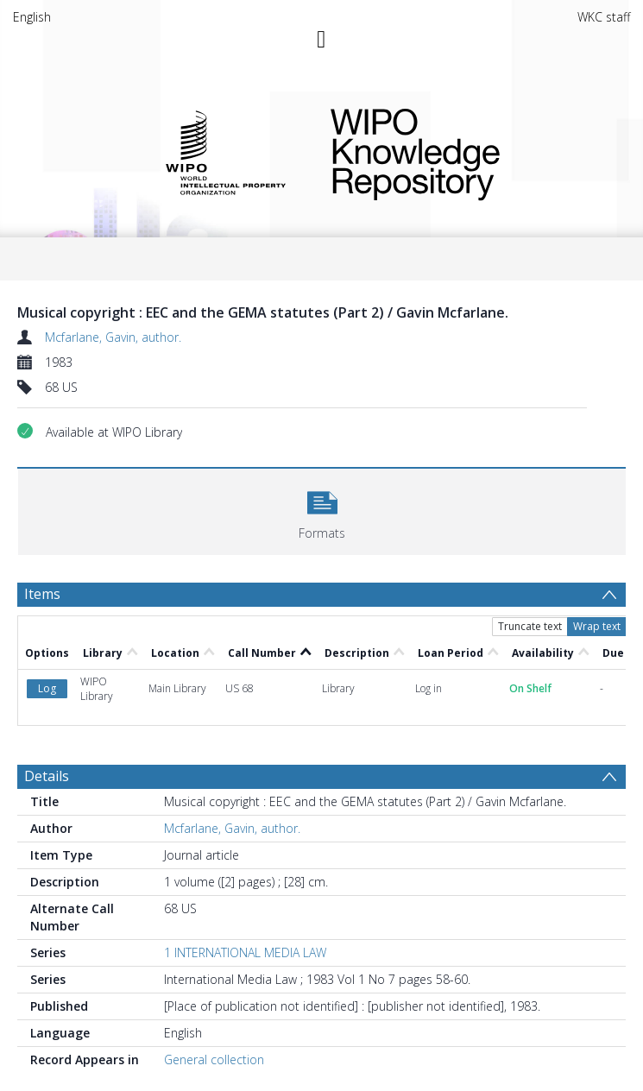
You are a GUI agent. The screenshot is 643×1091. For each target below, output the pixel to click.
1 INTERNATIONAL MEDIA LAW (245, 952)
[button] (322, 510)
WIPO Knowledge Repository (466, 151)
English (32, 17)
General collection (214, 1059)
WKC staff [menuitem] (603, 17)
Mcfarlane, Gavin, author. (113, 337)
